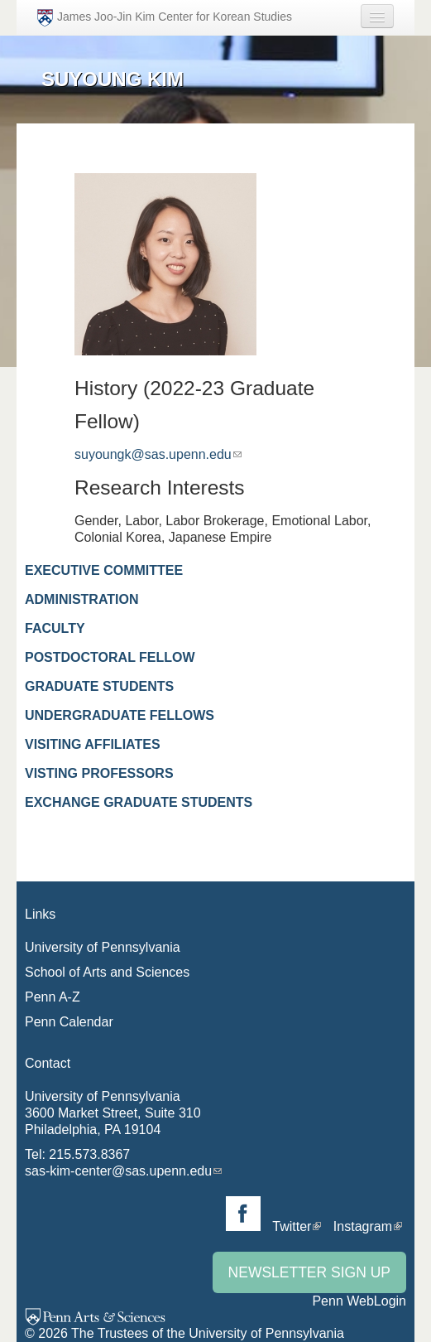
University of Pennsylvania (102, 947)
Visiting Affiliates (92, 744)
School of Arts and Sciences (107, 972)
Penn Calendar (69, 1022)
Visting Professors (99, 773)
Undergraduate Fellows (119, 715)
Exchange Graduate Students (138, 802)
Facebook (243, 1213)
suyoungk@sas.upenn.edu (153, 454)
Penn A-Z (52, 997)
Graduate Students (99, 686)
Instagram (362, 1226)
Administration (81, 599)
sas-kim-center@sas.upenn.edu (118, 1171)
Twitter (291, 1226)
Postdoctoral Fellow (110, 657)
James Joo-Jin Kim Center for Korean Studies (164, 18)
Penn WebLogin (359, 1301)
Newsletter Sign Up (309, 1272)
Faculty (55, 628)
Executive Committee (104, 570)
